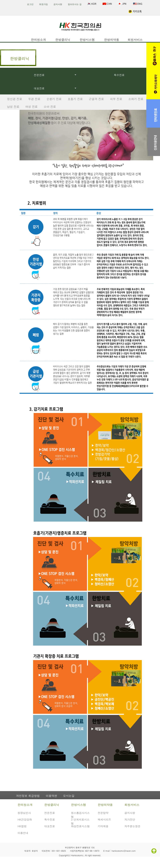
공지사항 (57, 4)
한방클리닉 (62, 40)
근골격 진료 (96, 99)
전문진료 (39, 75)
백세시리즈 (104, 819)
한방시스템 (87, 40)
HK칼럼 (22, 826)
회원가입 (43, 4)
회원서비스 (135, 40)
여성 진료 (31, 107)
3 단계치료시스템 (80, 821)
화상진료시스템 (80, 826)
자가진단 (129, 819)
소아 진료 (50, 107)
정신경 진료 (14, 99)
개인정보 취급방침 (28, 796)
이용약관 (51, 796)
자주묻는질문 (132, 826)
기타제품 (103, 826)
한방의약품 (111, 40)
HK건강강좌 (25, 819)
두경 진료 (34, 99)
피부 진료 (116, 99)
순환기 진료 (54, 99)
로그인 (30, 4)
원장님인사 (24, 813)
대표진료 (39, 88)
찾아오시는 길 (75, 4)
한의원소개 (38, 40)
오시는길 (68, 796)
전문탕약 (103, 813)
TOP (154, 851)
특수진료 (119, 75)
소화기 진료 (135, 99)
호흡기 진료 (75, 99)
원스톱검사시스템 (80, 814)
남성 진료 (13, 107)
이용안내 (23, 833)
